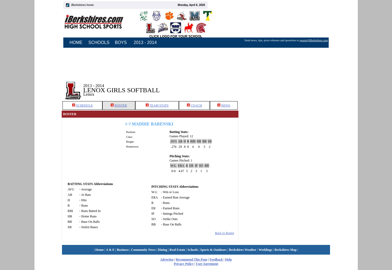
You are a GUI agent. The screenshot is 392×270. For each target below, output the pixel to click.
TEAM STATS (158, 105)
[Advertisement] (284, 86)
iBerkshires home (82, 5)
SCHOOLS (98, 42)
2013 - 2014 (145, 42)
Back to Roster (224, 233)
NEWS (225, 105)
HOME (76, 42)
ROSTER (121, 105)
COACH (196, 105)
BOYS (121, 42)
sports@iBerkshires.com (314, 40)
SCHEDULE (84, 105)
